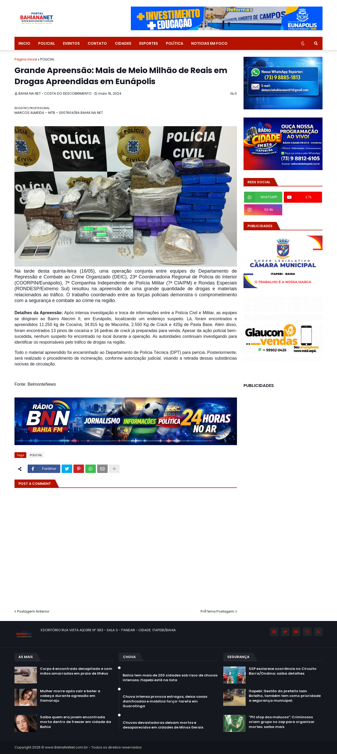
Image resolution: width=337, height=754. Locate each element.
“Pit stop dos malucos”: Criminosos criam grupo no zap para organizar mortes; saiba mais (282, 722)
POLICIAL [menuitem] (46, 43)
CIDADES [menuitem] (123, 43)
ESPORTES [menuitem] (148, 43)
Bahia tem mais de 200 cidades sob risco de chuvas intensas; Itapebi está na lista (170, 677)
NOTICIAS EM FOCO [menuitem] (209, 43)
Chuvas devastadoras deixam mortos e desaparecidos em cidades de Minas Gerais (163, 725)
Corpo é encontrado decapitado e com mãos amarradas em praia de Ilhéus (76, 671)
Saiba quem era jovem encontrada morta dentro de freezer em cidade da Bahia (75, 722)
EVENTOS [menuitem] (71, 43)
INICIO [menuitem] (24, 43)
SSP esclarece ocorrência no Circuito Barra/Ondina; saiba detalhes (282, 671)
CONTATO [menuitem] (97, 43)
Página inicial (25, 59)
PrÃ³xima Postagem (217, 611)
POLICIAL (47, 59)
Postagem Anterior (33, 611)
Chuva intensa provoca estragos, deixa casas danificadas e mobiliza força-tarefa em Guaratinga (165, 701)
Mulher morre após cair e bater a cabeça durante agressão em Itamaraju (70, 696)
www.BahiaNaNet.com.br (66, 747)
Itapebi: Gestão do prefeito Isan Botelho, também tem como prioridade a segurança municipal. (285, 696)
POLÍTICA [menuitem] (174, 43)
